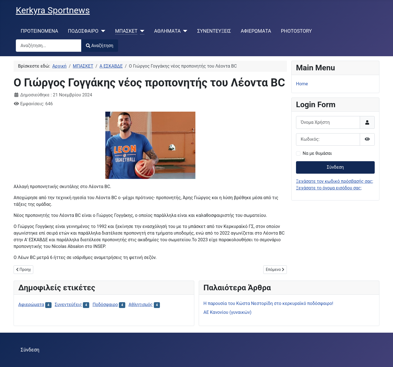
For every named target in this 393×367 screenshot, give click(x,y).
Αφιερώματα (31, 304)
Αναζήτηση (99, 45)
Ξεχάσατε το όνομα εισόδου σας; (329, 188)
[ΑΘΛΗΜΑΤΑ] (184, 31)
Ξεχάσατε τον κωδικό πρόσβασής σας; (334, 181)
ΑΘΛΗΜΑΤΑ (167, 31)
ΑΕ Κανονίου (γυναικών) (227, 312)
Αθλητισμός (141, 304)
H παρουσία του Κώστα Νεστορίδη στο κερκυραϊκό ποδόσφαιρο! (268, 303)
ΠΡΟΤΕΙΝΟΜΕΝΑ (39, 31)
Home (302, 83)
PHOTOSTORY (296, 31)
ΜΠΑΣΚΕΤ (126, 31)
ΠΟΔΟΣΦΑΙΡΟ (83, 31)
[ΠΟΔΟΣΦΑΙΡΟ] (101, 31)
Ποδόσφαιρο (105, 304)
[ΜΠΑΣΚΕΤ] (140, 31)
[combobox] (48, 45)
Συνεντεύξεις (68, 304)
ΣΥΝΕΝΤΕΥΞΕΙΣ (214, 31)
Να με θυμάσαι (317, 153)
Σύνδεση (335, 167)
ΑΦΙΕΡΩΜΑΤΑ (256, 31)
